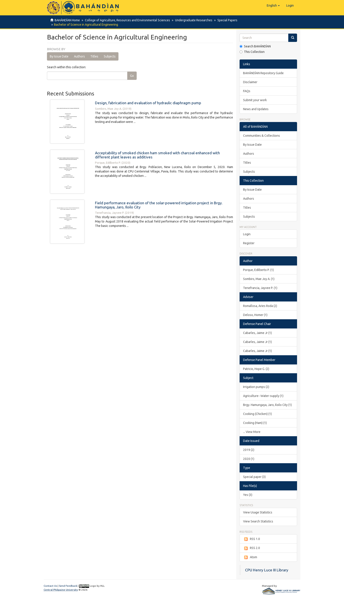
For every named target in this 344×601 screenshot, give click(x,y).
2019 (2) (248, 450)
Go (132, 75)
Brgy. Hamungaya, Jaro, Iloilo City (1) (267, 405)
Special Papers (225, 20)
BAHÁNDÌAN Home (67, 20)
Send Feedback (68, 585)
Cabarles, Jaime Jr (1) (257, 333)
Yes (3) (247, 495)
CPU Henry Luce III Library (266, 570)
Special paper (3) (254, 477)
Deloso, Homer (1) (255, 315)
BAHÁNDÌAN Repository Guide (263, 73)
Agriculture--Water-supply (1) (263, 396)
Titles (94, 56)
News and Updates (256, 109)
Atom (250, 557)
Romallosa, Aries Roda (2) (260, 306)
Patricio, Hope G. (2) (256, 369)
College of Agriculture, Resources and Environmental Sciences (126, 20)
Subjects (110, 56)
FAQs (246, 91)
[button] (273, 5)
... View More (251, 432)
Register (248, 243)
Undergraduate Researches (192, 20)
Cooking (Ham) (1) (255, 423)
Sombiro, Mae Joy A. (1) (258, 279)
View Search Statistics (258, 521)
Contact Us (50, 585)
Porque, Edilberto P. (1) (258, 270)
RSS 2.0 (251, 548)
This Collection (252, 52)
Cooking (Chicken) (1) (257, 414)
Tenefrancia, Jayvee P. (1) (260, 288)
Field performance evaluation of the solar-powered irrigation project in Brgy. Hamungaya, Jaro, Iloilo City (158, 205)
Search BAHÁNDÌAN (255, 46)
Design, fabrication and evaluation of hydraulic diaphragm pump (148, 103)
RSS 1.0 (251, 539)
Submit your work (255, 100)
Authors (79, 56)
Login (247, 234)
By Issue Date (59, 56)
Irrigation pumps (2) (256, 387)
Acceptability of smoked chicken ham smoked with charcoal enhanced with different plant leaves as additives (157, 155)
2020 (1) (248, 459)
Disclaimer (250, 82)
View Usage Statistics (257, 512)
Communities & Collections (261, 135)
